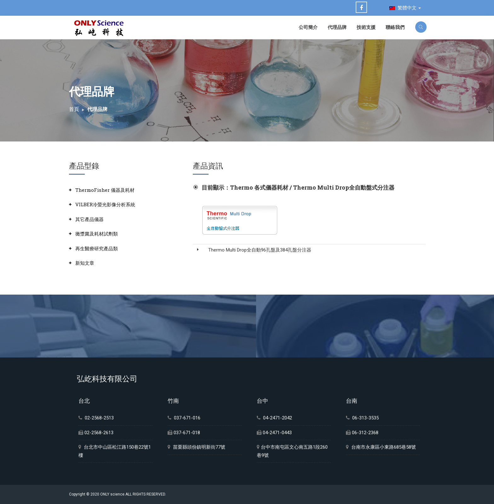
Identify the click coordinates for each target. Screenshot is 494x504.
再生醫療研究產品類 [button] (96, 248)
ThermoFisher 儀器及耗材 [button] (105, 190)
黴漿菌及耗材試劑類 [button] (96, 233)
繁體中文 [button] (405, 8)
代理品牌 (337, 27)
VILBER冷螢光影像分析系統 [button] (105, 204)
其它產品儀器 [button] (89, 219)
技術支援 (366, 27)
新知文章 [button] (84, 263)
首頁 (74, 109)
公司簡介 (308, 27)
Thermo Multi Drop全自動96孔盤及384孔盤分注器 (259, 250)
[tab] (123, 190)
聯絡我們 (395, 27)
